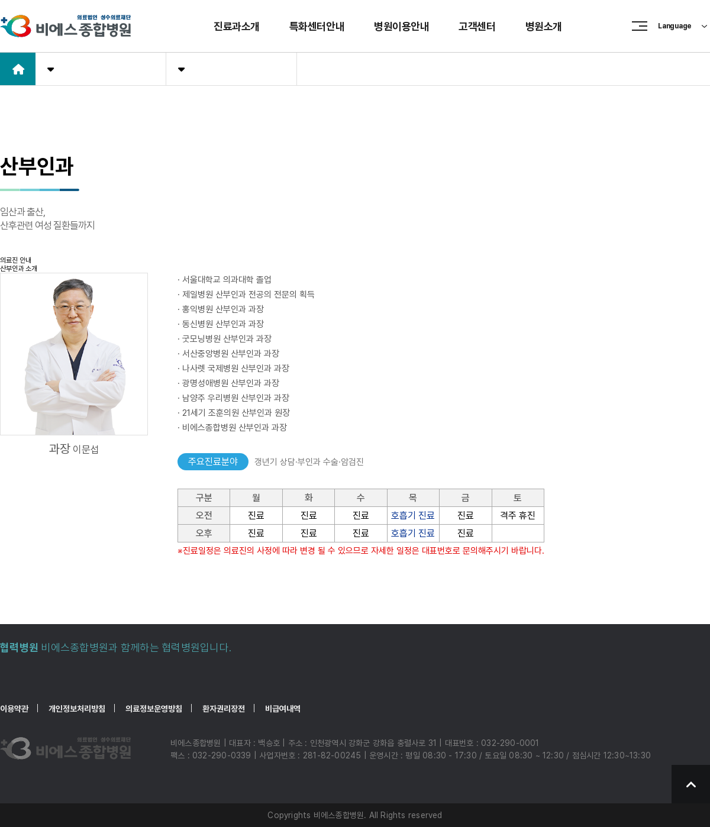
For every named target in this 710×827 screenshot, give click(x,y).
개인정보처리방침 (77, 708)
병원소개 (543, 26)
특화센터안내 (316, 26)
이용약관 (14, 708)
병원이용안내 (401, 26)
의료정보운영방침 (153, 708)
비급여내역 (283, 708)
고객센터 (477, 26)
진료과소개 (237, 26)
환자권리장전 (223, 708)
